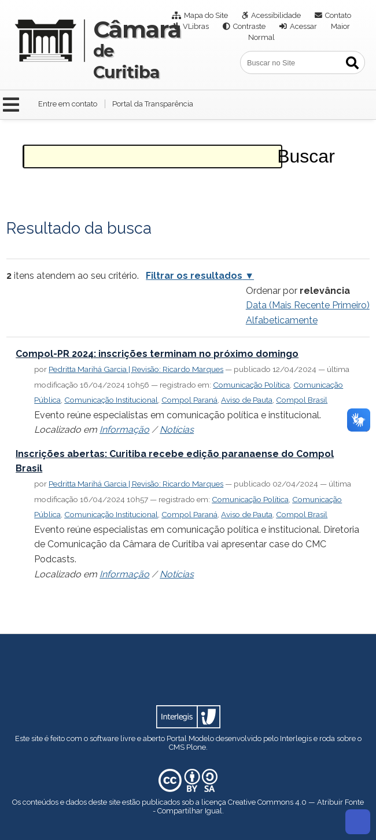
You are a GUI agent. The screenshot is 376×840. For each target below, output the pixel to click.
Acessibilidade (276, 15)
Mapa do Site (206, 15)
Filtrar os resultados (194, 275)
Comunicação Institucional (111, 399)
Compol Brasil (301, 399)
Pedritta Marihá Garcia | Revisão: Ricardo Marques (136, 369)
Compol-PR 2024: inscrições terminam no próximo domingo (157, 353)
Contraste (249, 26)
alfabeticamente (282, 320)
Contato (338, 15)
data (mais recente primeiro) (308, 305)
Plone (196, 747)
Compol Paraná (189, 399)
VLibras (196, 26)
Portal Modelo (190, 738)
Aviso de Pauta (246, 399)
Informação (124, 429)
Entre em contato (67, 104)
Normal (261, 37)
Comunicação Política (251, 384)
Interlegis (296, 738)
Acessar (303, 26)
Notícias (177, 429)
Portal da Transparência (152, 104)
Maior (340, 26)
